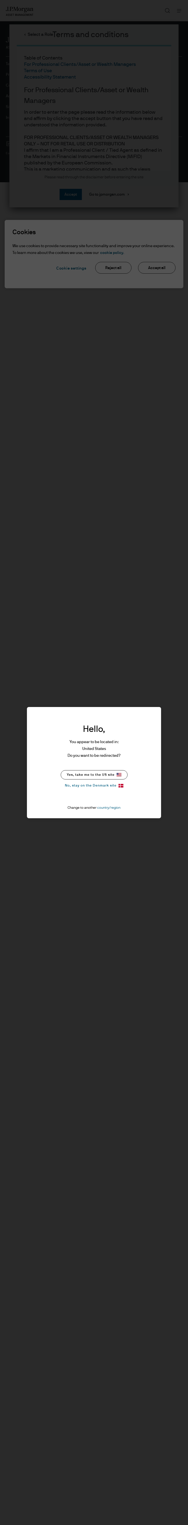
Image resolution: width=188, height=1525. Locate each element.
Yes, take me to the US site (94, 775)
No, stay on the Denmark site (94, 786)
